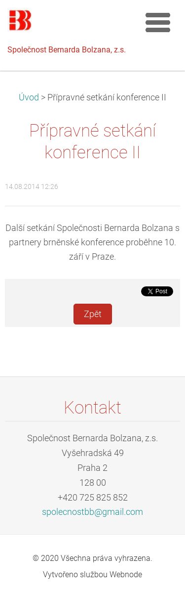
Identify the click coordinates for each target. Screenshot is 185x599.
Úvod (29, 97)
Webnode (126, 574)
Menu (158, 22)
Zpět (93, 314)
